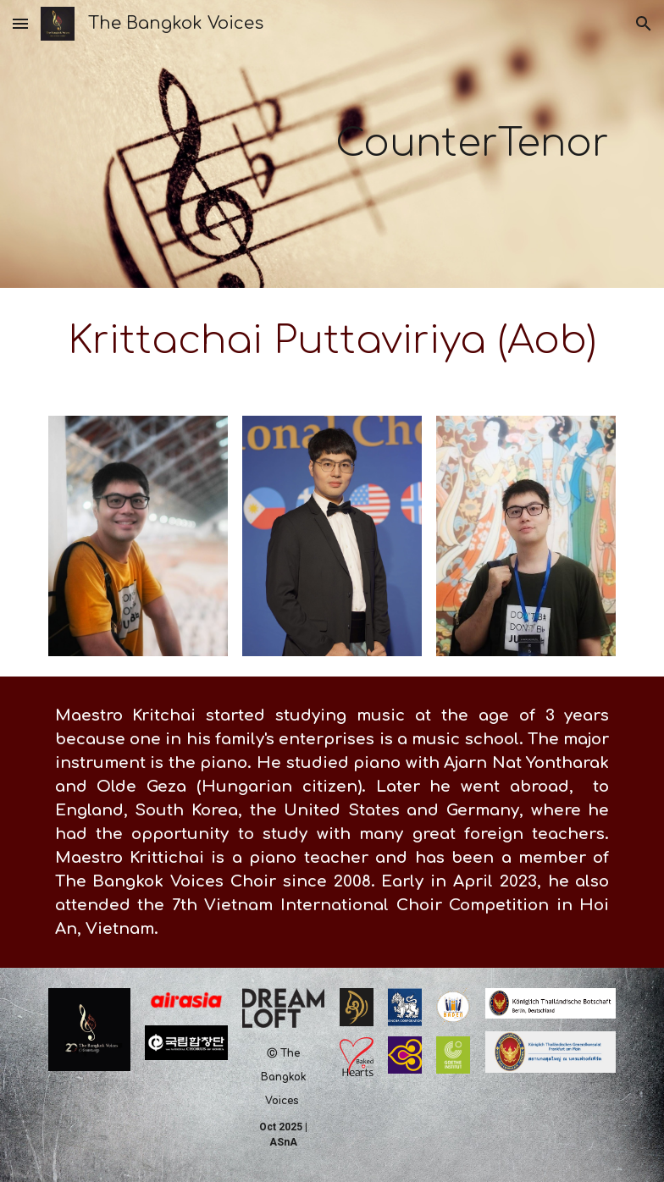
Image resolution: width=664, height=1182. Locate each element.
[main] (380, 144)
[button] (20, 23)
